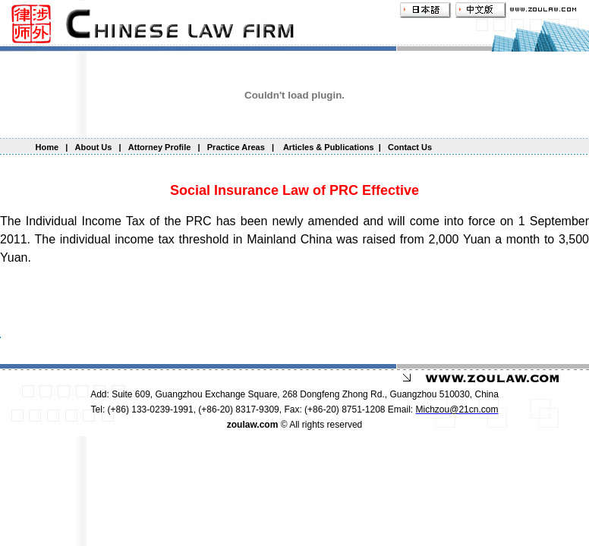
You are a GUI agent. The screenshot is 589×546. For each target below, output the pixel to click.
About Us (93, 147)
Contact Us (410, 147)
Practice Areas (236, 147)
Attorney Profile (161, 147)
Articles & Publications (327, 147)
